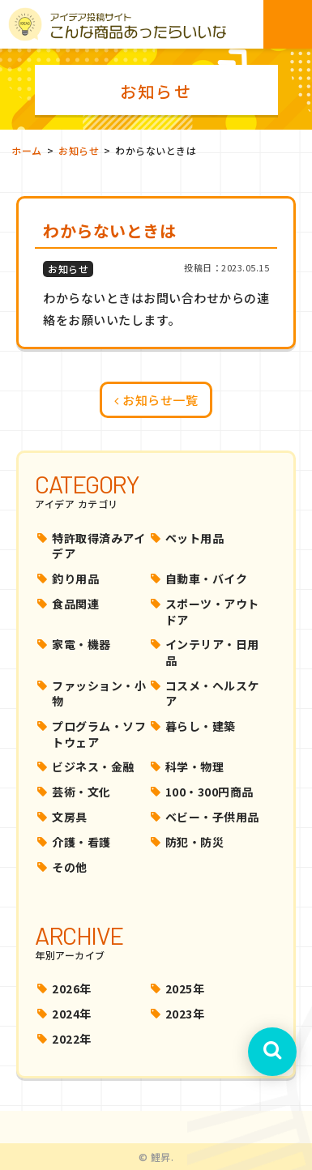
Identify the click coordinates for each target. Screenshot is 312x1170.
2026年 (72, 988)
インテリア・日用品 (212, 652)
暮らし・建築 (200, 726)
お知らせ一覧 (156, 399)
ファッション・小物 (99, 693)
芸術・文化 (81, 792)
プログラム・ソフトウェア (99, 734)
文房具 (70, 817)
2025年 (185, 988)
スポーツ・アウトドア (212, 612)
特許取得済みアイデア (98, 546)
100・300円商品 (209, 792)
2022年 (72, 1039)
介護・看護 (81, 842)
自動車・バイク (206, 578)
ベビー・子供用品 (212, 817)
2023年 (185, 1014)
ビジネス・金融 (93, 766)
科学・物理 (194, 766)
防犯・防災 (194, 842)
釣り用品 (75, 578)
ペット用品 (194, 538)
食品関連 (75, 604)
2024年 (72, 1014)
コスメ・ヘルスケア (212, 693)
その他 (70, 867)
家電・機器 (81, 644)
